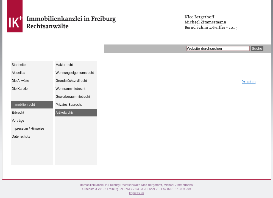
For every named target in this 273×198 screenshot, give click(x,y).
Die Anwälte (20, 81)
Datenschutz (21, 136)
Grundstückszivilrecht (71, 81)
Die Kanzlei (20, 89)
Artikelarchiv (65, 113)
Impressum (136, 193)
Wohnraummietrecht (70, 89)
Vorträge (18, 120)
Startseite (19, 65)
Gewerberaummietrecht (73, 97)
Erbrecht (18, 113)
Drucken (248, 82)
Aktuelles (18, 73)
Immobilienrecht (23, 105)
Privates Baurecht (69, 105)
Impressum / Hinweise (28, 128)
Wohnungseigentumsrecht (75, 73)
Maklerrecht (64, 65)
